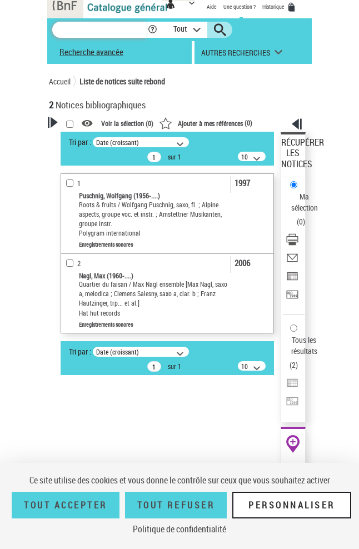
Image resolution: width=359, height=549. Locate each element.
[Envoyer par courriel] (292, 261)
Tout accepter (65, 505)
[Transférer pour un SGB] (292, 298)
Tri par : (80, 142)
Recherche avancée (91, 51)
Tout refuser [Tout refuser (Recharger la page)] (176, 505)
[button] (152, 30)
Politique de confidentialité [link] (179, 529)
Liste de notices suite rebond (122, 81)
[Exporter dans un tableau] (292, 279)
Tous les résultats (304, 345)
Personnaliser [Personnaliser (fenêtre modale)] (291, 505)
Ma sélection (304, 202)
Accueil (60, 81)
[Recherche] (99, 30)
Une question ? (239, 7)
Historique (274, 7)
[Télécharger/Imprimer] (292, 243)
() (205, 122)
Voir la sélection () (127, 123)
